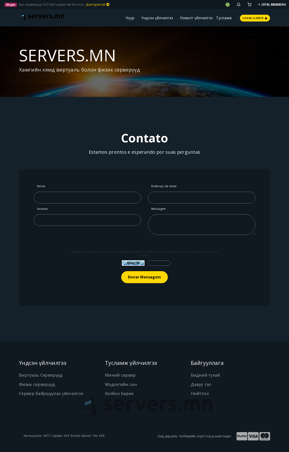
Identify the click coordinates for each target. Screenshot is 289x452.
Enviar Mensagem (144, 277)
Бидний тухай (205, 375)
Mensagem (158, 209)
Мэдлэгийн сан (121, 384)
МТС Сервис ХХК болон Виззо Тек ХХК (74, 435)
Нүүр (130, 17)
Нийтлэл (200, 393)
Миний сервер (120, 375)
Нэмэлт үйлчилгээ (196, 17)
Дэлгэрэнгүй (97, 4)
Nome (41, 186)
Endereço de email (163, 186)
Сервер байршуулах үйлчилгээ (51, 393)
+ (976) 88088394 (272, 4)
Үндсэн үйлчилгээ (157, 17)
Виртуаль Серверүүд (40, 375)
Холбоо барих (119, 393)
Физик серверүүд (37, 384)
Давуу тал (201, 384)
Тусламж (224, 17)
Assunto (42, 209)
